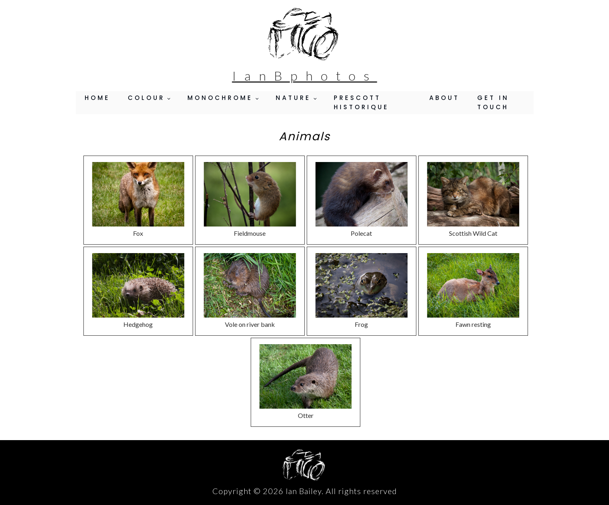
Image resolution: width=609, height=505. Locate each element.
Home (97, 98)
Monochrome (220, 98)
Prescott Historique (361, 102)
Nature (293, 98)
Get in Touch (493, 102)
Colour (146, 98)
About (444, 98)
